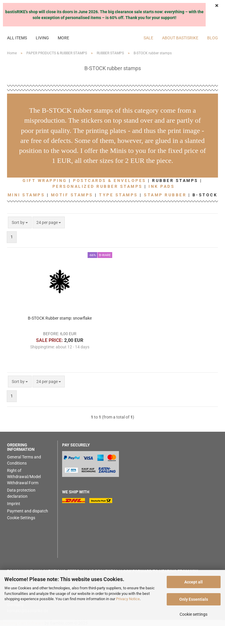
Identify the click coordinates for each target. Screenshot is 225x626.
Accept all (193, 582)
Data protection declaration (21, 493)
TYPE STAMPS (118, 195)
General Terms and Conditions (24, 460)
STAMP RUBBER (165, 195)
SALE (148, 38)
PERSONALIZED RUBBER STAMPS (97, 186)
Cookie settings (193, 614)
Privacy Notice (128, 599)
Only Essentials (193, 599)
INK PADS (162, 186)
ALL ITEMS (17, 38)
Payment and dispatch (27, 511)
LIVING (42, 38)
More (63, 38)
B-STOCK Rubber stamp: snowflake (60, 318)
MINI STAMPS (26, 195)
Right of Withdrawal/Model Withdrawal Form (24, 476)
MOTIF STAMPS (72, 195)
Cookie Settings (21, 517)
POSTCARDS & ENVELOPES (109, 180)
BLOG (212, 38)
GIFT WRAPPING (45, 180)
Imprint (13, 503)
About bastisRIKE (180, 38)
